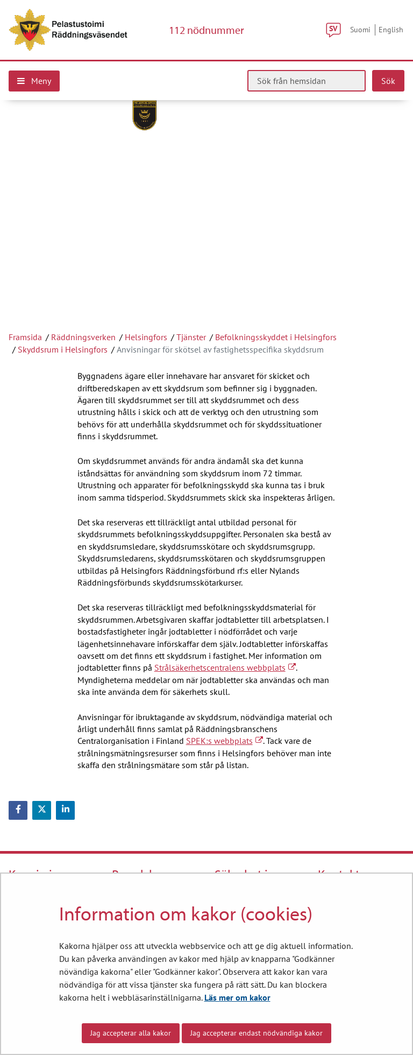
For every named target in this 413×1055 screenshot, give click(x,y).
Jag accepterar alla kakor (130, 1033)
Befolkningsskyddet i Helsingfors (276, 337)
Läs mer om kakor (237, 997)
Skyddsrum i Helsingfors (63, 349)
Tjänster (191, 337)
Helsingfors (146, 337)
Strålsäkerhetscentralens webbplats (225, 667)
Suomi (360, 29)
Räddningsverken (83, 337)
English (391, 29)
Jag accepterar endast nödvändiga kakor (256, 1033)
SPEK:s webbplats (224, 740)
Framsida (25, 337)
